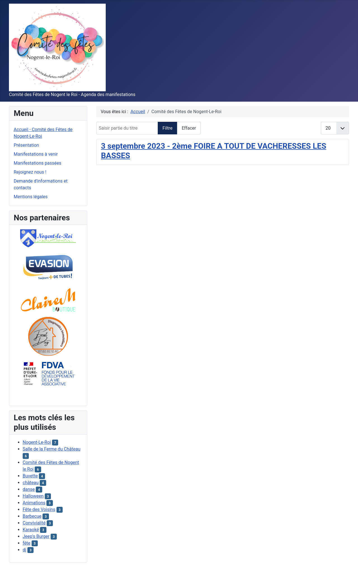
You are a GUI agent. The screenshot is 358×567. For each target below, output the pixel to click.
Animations (34, 502)
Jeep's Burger (36, 536)
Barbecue (32, 516)
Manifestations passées (37, 163)
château (31, 482)
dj (24, 549)
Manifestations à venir (36, 154)
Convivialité (34, 523)
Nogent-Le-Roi (37, 442)
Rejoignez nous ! (30, 172)
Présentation (26, 145)
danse (29, 489)
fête (26, 543)
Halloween (33, 496)
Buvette (30, 476)
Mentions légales (31, 196)
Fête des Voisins (39, 509)
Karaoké (31, 529)
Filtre (167, 128)
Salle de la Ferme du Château (52, 449)
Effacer (189, 128)
